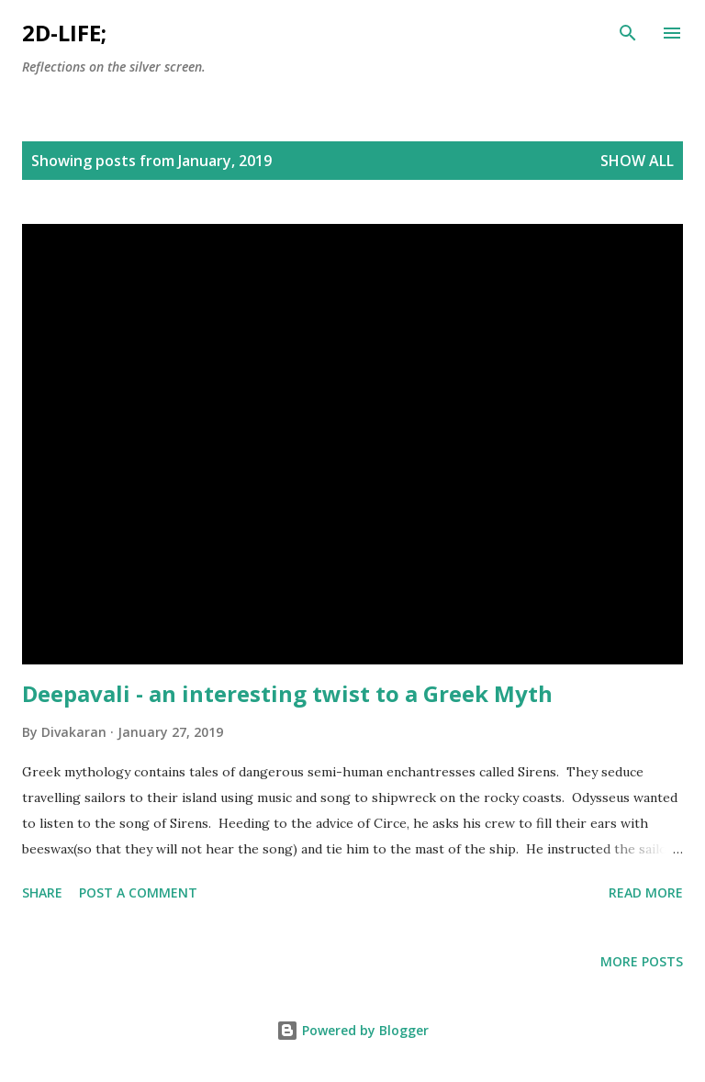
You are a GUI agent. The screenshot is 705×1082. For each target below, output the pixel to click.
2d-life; (64, 32)
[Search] (628, 33)
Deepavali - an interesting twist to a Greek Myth (287, 693)
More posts (641, 961)
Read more (646, 892)
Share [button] (42, 892)
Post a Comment (138, 892)
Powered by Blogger (352, 1030)
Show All (637, 161)
